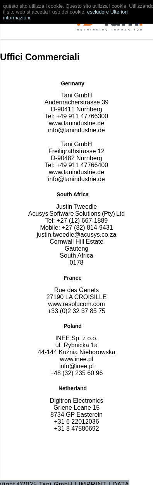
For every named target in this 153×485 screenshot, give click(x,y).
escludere (98, 12)
